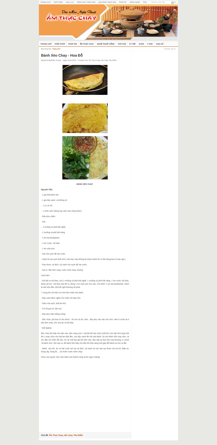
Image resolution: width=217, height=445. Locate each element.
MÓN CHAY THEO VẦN (86, 2)
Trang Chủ (46, 44)
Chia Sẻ (159, 44)
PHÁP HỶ (122, 2)
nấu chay (104, 60)
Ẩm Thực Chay (87, 44)
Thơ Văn (122, 44)
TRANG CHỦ (45, 2)
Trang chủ (56, 49)
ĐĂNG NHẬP (135, 2)
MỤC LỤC (70, 2)
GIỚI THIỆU (58, 2)
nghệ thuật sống (106, 44)
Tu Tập (132, 44)
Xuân (141, 44)
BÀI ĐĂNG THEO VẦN (107, 2)
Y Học (150, 44)
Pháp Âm (72, 44)
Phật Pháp (60, 44)
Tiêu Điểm (113, 60)
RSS (145, 2)
